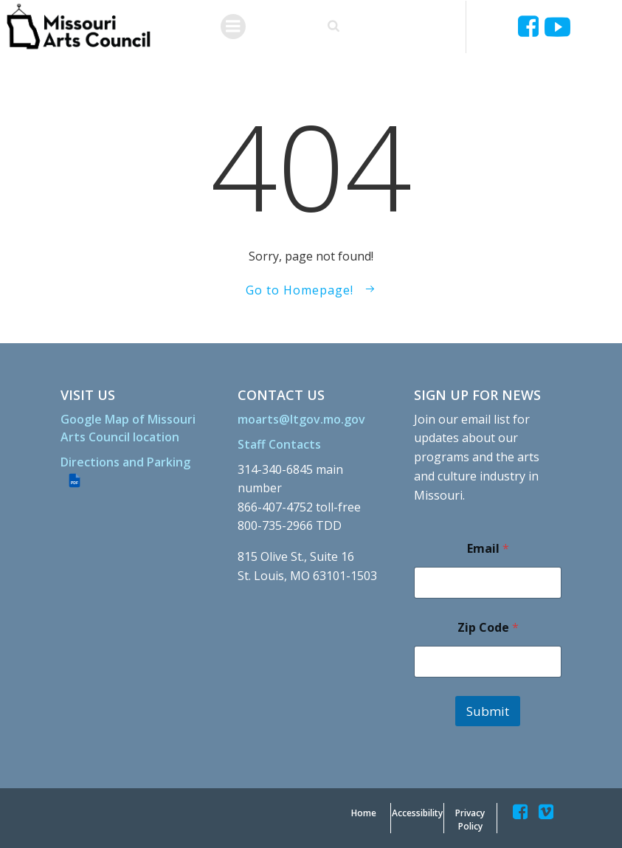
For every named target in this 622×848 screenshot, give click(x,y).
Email (488, 549)
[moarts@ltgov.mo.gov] (301, 419)
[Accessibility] (417, 813)
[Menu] (233, 26)
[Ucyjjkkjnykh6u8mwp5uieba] (557, 27)
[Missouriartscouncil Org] (78, 27)
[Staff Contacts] (279, 444)
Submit (487, 711)
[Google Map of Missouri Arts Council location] (134, 428)
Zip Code (488, 628)
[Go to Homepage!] (311, 290)
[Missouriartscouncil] (531, 27)
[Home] (363, 813)
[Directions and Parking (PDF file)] (134, 471)
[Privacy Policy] (470, 820)
